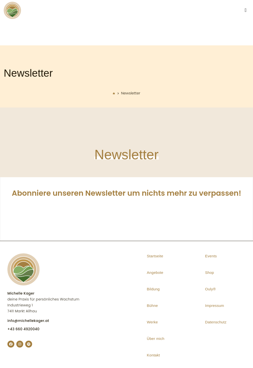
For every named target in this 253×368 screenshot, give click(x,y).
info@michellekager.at (28, 320)
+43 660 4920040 (23, 329)
